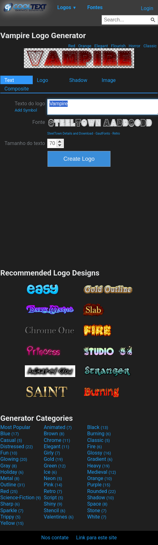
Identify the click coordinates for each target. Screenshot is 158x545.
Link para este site (96, 538)
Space (97, 504)
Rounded (101, 491)
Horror (135, 45)
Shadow (78, 80)
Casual (11, 440)
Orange (84, 45)
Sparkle (11, 510)
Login (147, 8)
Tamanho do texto (24, 143)
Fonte (38, 122)
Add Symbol (25, 110)
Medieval (101, 472)
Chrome (57, 440)
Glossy (99, 453)
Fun (8, 453)
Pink (53, 485)
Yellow (12, 523)
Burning (99, 434)
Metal (10, 478)
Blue (9, 434)
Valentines (59, 517)
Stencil (54, 510)
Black (97, 427)
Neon (53, 478)
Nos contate (55, 538)
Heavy (98, 466)
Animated (58, 427)
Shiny (53, 504)
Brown (54, 434)
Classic (150, 45)
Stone (96, 510)
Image (109, 80)
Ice (50, 472)
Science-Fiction (20, 498)
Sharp (10, 504)
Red (71, 45)
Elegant (101, 45)
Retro (116, 133)
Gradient (99, 459)
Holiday (12, 472)
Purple (98, 485)
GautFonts (102, 133)
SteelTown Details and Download (70, 133)
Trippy (10, 517)
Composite (16, 89)
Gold (53, 459)
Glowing (13, 459)
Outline (12, 485)
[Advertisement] (79, 217)
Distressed (16, 446)
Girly (52, 453)
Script (53, 498)
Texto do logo (29, 107)
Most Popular (15, 427)
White (96, 517)
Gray (8, 466)
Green (55, 466)
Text (9, 80)
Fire (94, 446)
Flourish (118, 45)
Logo (42, 80)
